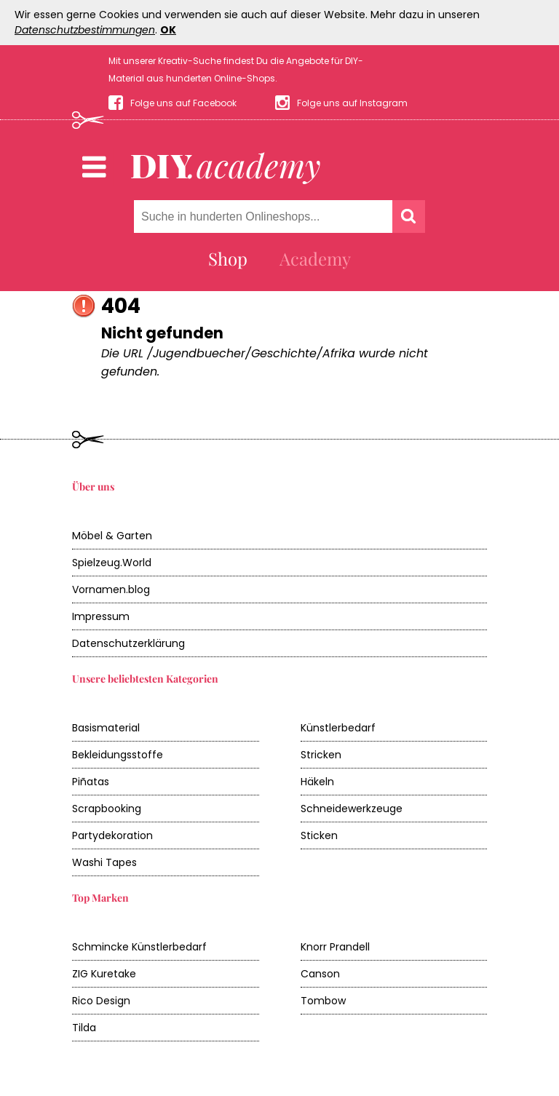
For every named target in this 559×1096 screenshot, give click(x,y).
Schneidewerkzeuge (352, 808)
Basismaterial (106, 727)
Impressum (101, 616)
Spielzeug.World (111, 562)
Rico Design (101, 1000)
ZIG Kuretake (104, 973)
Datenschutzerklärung (128, 643)
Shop (227, 258)
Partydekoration (112, 835)
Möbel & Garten (112, 535)
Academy (315, 258)
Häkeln (317, 781)
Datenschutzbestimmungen (85, 30)
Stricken (321, 754)
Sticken (319, 835)
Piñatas (90, 781)
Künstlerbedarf (338, 727)
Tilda (84, 1027)
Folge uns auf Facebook (183, 103)
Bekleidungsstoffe (117, 754)
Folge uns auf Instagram (352, 103)
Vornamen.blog (111, 589)
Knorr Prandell (335, 947)
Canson (320, 973)
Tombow (323, 1000)
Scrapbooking (106, 808)
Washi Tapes (104, 862)
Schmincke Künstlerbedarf (139, 947)
